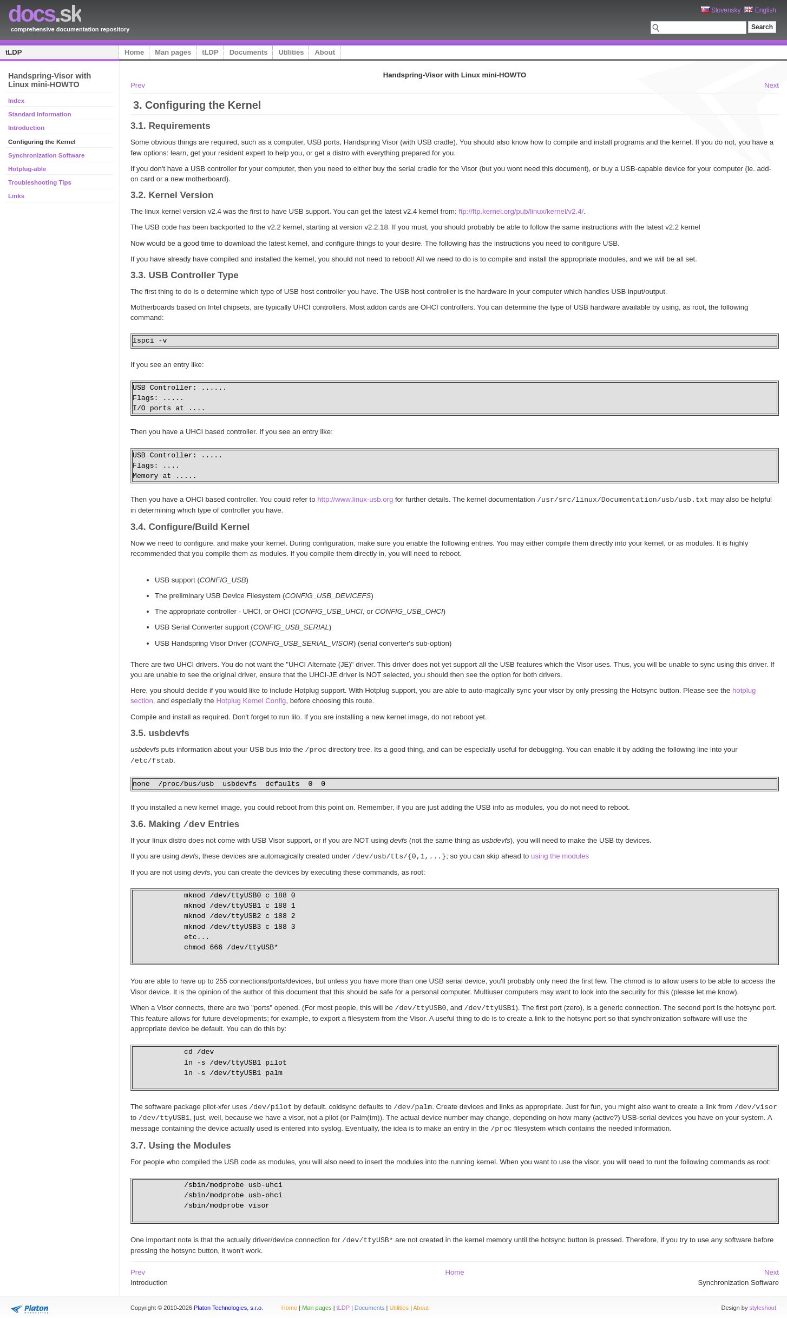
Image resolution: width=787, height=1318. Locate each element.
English (760, 10)
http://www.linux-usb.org (355, 499)
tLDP (13, 52)
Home (134, 52)
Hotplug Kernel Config (251, 700)
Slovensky (721, 10)
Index (16, 100)
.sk (44, 14)
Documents (248, 52)
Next (771, 85)
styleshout (762, 1304)
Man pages (173, 52)
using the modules (560, 855)
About (324, 52)
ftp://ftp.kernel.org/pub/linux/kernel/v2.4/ (520, 211)
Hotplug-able (27, 169)
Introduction (26, 127)
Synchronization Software (46, 155)
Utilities (291, 52)
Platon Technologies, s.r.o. (228, 1304)
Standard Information (39, 114)
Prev (137, 85)
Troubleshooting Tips (39, 182)
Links (16, 196)
